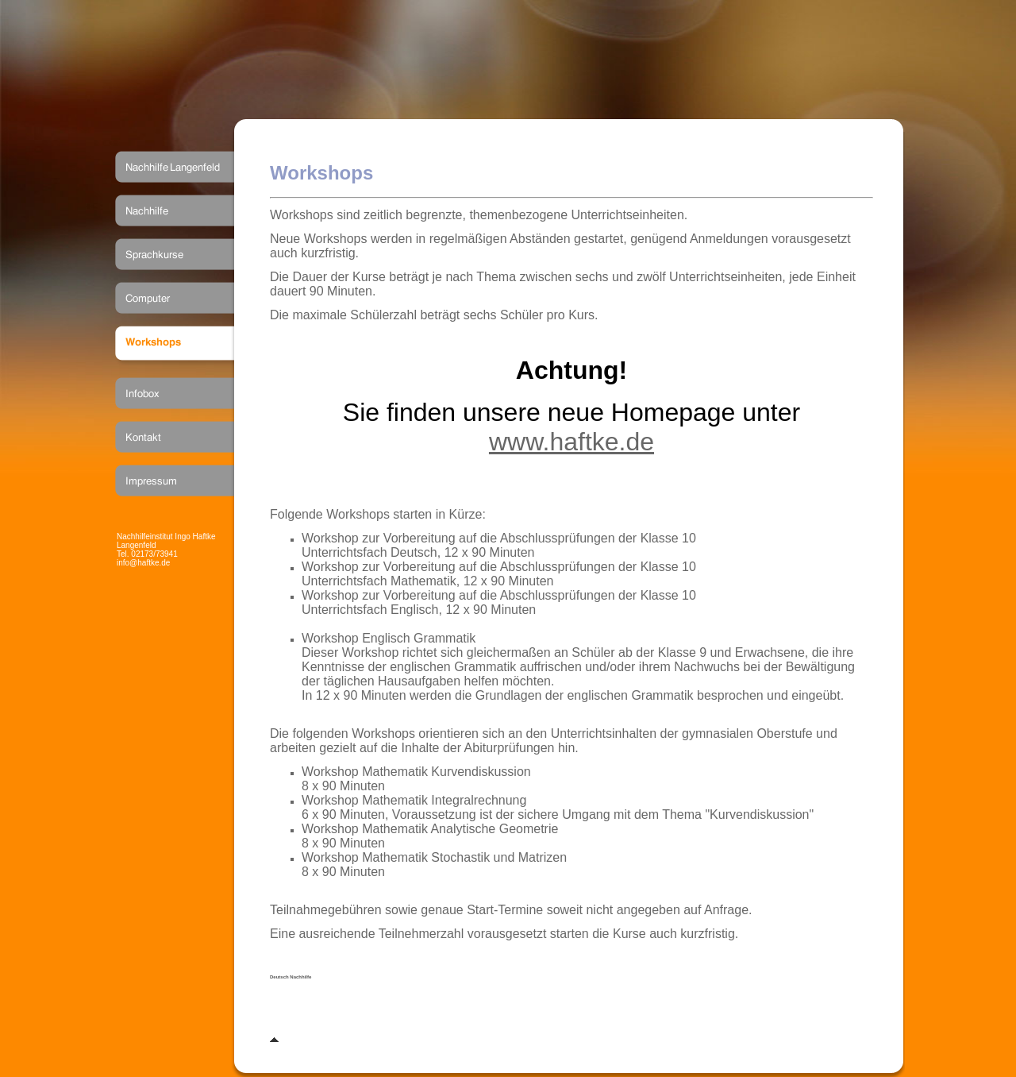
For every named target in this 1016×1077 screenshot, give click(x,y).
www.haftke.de (571, 441)
